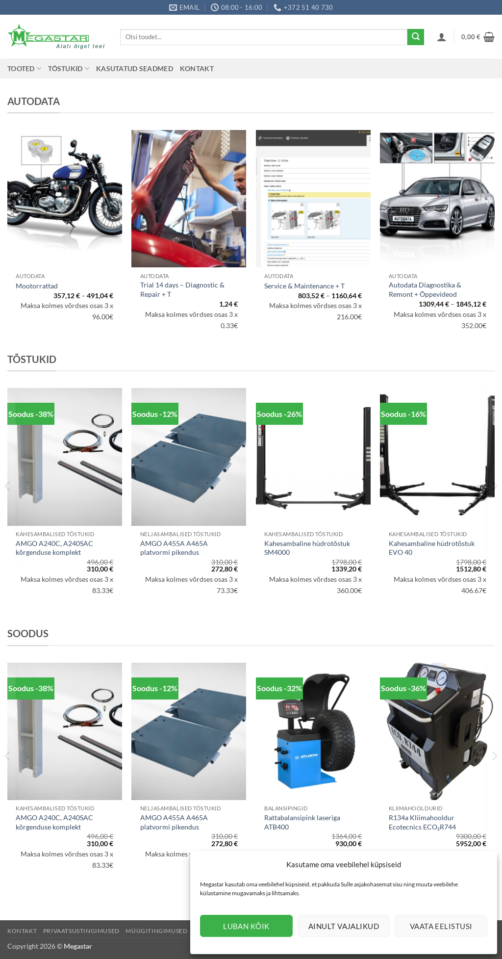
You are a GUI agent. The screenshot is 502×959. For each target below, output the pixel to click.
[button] (442, 37)
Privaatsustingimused (81, 930)
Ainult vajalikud (343, 926)
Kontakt (197, 68)
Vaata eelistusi (441, 926)
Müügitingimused (156, 930)
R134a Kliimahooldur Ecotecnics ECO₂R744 (422, 822)
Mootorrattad (37, 286)
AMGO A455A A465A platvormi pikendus (174, 548)
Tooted (24, 68)
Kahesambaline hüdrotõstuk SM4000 (307, 548)
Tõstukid (68, 68)
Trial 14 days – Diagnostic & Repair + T (182, 289)
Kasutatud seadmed (134, 68)
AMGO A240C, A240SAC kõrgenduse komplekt (54, 548)
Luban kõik (246, 926)
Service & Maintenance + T (304, 286)
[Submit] (415, 37)
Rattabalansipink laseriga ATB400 (302, 822)
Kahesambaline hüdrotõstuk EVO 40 (432, 548)
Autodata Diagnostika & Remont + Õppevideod (425, 289)
